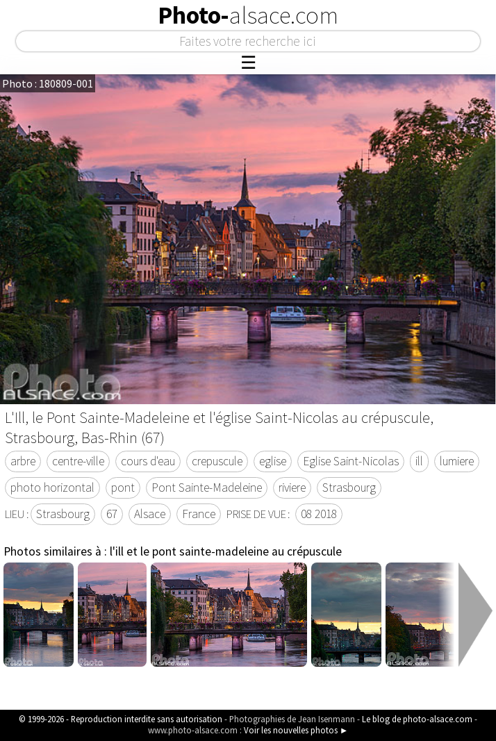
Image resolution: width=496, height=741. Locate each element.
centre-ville (78, 461)
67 (111, 514)
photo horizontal (52, 487)
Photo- (248, 15)
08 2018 (319, 514)
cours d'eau (148, 461)
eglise (272, 461)
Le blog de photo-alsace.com (417, 718)
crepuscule (217, 461)
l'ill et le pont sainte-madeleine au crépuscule (226, 551)
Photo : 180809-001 (47, 83)
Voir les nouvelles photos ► (296, 729)
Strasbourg (349, 487)
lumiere (457, 461)
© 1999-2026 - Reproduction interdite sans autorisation (120, 718)
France (198, 514)
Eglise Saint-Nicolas (351, 461)
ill (419, 461)
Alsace (149, 514)
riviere (292, 487)
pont (123, 487)
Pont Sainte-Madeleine (206, 487)
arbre (22, 461)
